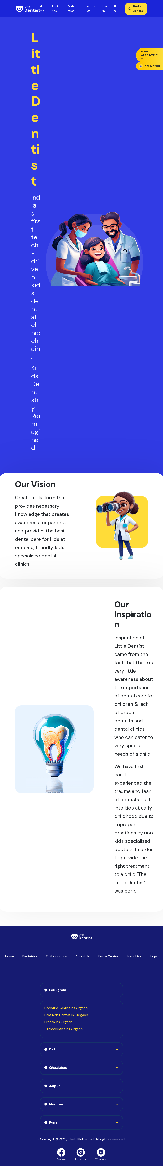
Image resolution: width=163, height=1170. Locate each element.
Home (9, 956)
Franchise (134, 956)
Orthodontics (56, 956)
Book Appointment (150, 55)
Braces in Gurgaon (58, 1022)
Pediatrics (30, 956)
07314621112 (149, 66)
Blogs (154, 956)
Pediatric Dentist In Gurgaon (66, 1008)
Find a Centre (108, 956)
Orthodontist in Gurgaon (63, 1029)
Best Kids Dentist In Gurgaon (66, 1015)
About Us (82, 956)
